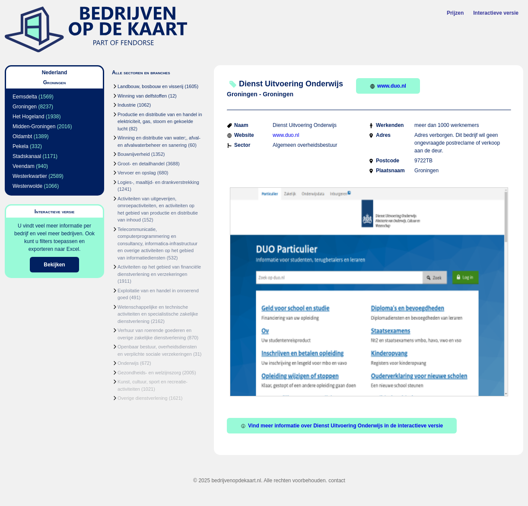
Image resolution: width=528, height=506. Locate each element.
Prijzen (455, 13)
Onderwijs (128, 363)
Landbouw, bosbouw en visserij (150, 86)
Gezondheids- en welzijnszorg (149, 372)
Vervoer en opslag (137, 172)
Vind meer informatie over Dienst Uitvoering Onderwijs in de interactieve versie (342, 426)
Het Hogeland (28, 117)
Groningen (25, 107)
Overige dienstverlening (143, 398)
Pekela (21, 146)
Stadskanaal (27, 156)
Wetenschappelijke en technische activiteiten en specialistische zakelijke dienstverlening (158, 314)
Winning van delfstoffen (142, 95)
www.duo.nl (388, 86)
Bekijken (54, 265)
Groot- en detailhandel (141, 163)
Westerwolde (27, 186)
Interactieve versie (495, 13)
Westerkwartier (30, 176)
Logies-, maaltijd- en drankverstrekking (158, 182)
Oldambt (22, 136)
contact (336, 481)
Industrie (127, 105)
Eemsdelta (25, 97)
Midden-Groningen (34, 126)
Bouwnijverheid (134, 154)
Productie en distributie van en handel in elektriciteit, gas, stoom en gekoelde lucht (160, 121)
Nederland (54, 73)
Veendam (24, 166)
